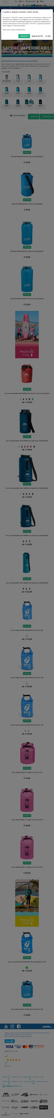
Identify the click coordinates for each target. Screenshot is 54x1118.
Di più (48, 36)
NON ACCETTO (37, 36)
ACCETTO (24, 36)
